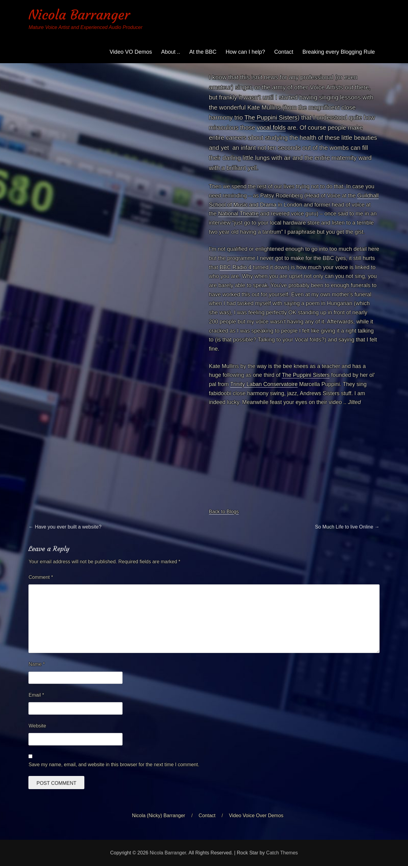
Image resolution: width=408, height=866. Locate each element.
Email (36, 695)
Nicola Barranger (79, 14)
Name (36, 664)
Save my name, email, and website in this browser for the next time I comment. (113, 764)
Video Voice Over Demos (256, 815)
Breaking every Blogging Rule (338, 52)
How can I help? (245, 52)
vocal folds (271, 127)
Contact (283, 52)
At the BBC (202, 52)
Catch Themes (282, 852)
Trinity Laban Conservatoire (263, 384)
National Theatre (238, 214)
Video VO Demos (130, 52)
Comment (40, 577)
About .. (170, 52)
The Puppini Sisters (270, 117)
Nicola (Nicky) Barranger (158, 815)
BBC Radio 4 (236, 267)
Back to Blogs (224, 511)
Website (37, 725)
